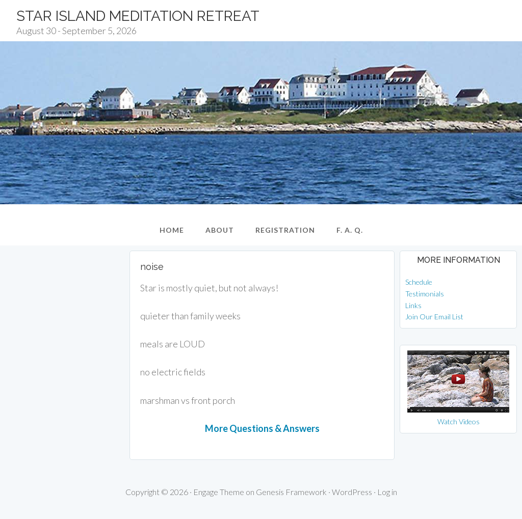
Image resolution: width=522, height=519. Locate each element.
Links (413, 305)
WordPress (352, 492)
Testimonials (424, 293)
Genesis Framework (291, 492)
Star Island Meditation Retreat (137, 16)
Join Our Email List (434, 316)
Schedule (418, 282)
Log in (387, 492)
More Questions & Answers (262, 428)
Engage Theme (218, 492)
